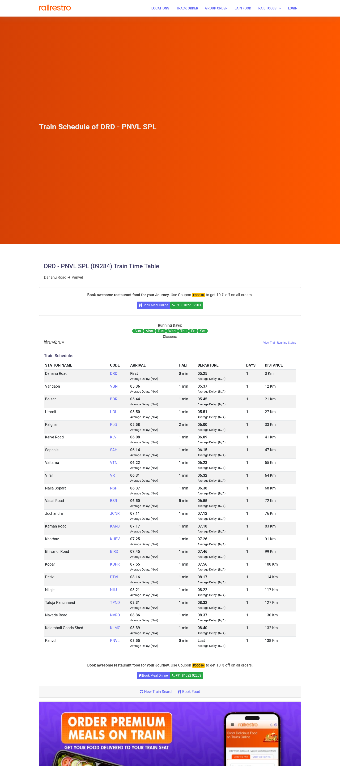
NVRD (115, 615)
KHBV (115, 539)
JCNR (115, 513)
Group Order (216, 8)
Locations (160, 8)
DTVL (114, 577)
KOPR (115, 564)
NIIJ (113, 590)
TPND (115, 602)
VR (112, 475)
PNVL (114, 640)
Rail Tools (267, 8)
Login (293, 8)
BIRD (114, 551)
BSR (113, 500)
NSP (113, 488)
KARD (115, 526)
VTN (113, 462)
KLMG (115, 628)
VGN (114, 386)
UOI (113, 412)
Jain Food (242, 8)
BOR (113, 399)
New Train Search (156, 691)
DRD (113, 373)
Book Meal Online (153, 305)
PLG (113, 424)
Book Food (189, 691)
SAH (113, 450)
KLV (113, 437)
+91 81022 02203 (186, 305)
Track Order (187, 8)
